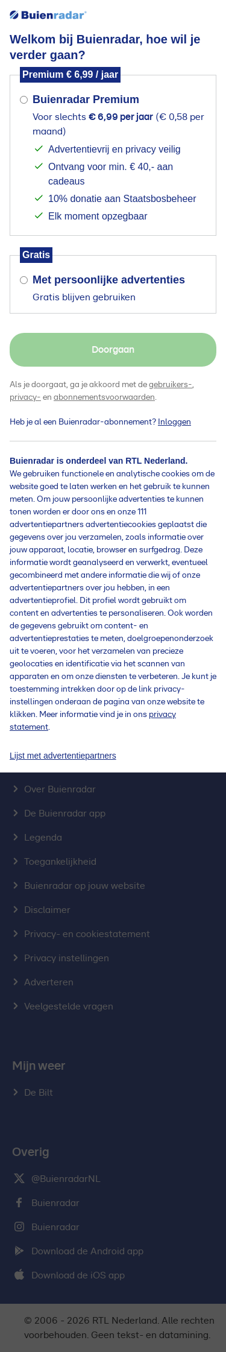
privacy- (25, 397)
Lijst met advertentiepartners (63, 755)
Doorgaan (113, 350)
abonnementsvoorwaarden (104, 397)
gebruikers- (170, 385)
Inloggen (174, 422)
